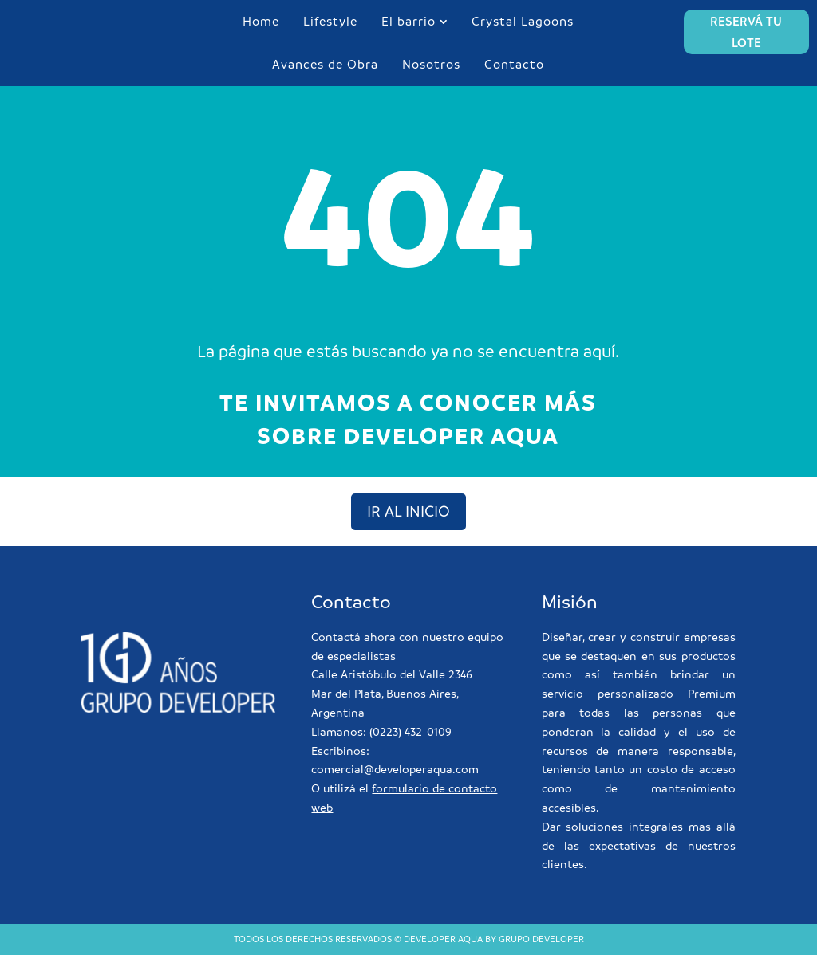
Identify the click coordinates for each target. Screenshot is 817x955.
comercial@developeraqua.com (395, 769)
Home (261, 21)
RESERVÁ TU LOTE (746, 32)
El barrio (408, 21)
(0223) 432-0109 (410, 732)
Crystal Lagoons (523, 21)
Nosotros (431, 64)
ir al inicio (408, 511)
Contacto (514, 64)
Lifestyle (330, 21)
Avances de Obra (325, 64)
